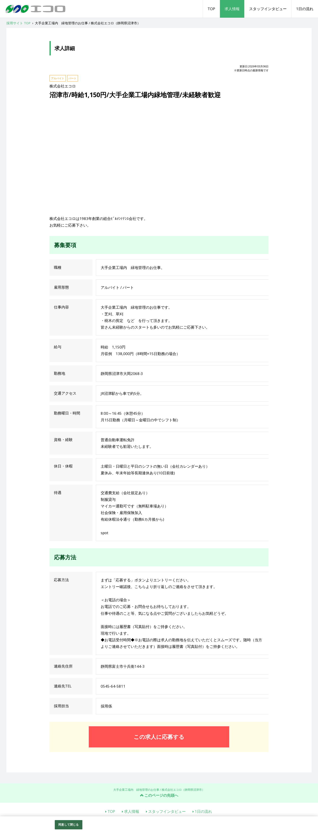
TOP (211, 8)
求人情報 (232, 8)
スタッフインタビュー (268, 8)
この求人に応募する (159, 736)
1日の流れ (304, 8)
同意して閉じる (68, 825)
